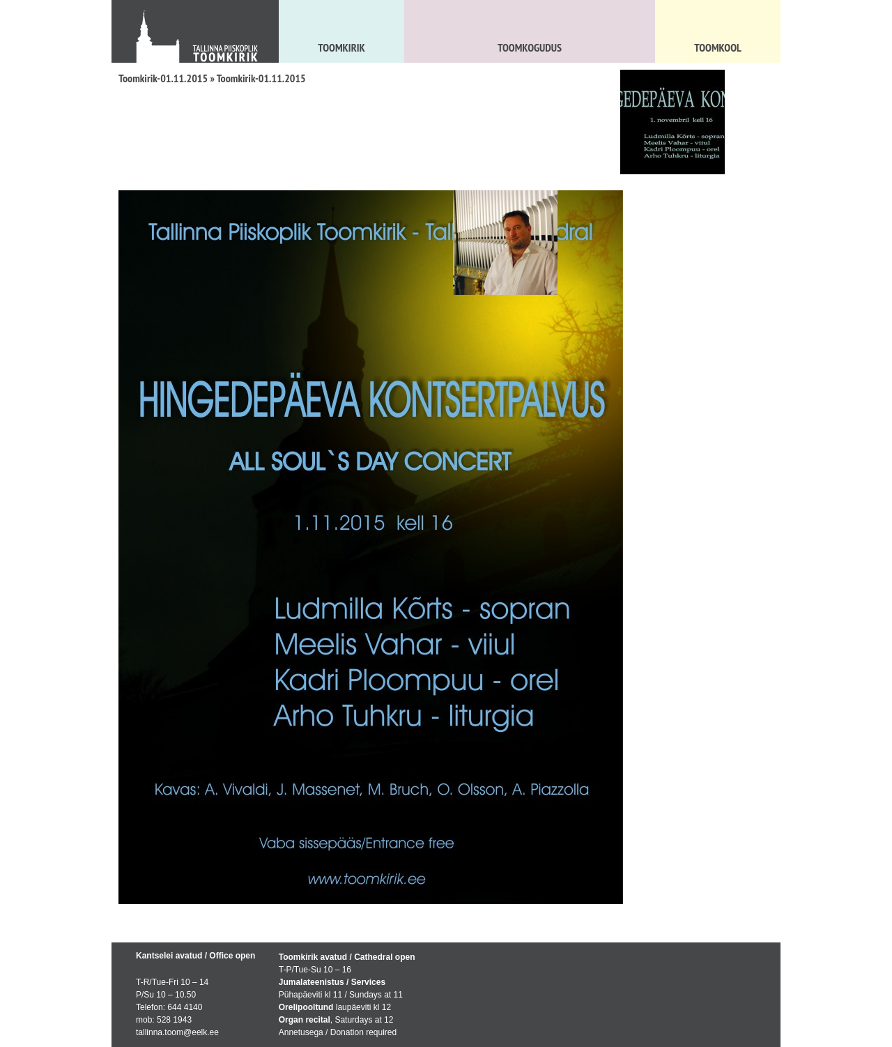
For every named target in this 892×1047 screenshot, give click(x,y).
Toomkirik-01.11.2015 (163, 78)
